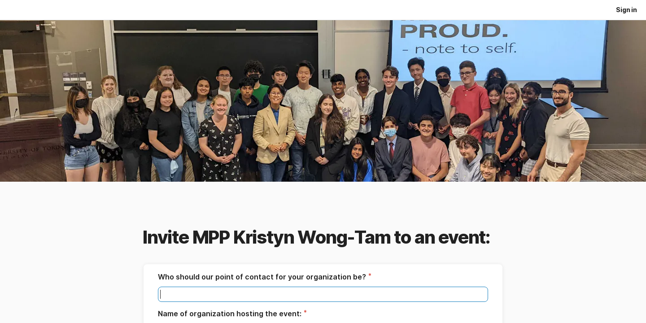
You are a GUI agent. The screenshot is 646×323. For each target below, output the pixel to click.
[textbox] (323, 294)
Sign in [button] (626, 9)
